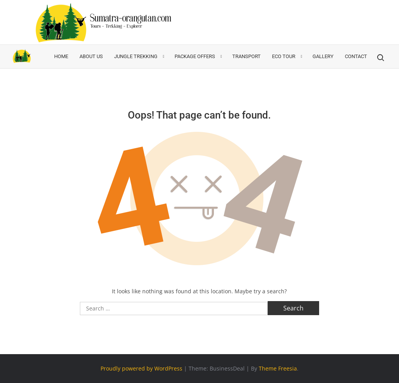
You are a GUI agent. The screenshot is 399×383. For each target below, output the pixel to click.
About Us (91, 56)
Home (61, 56)
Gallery (323, 56)
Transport (246, 56)
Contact (356, 56)
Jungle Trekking (135, 56)
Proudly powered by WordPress (141, 368)
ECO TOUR (283, 56)
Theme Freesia (278, 368)
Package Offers (195, 56)
